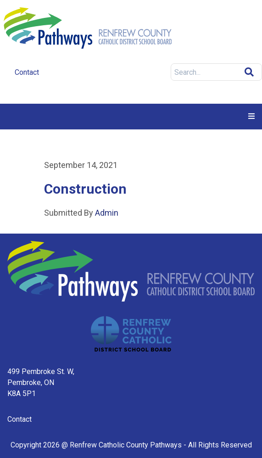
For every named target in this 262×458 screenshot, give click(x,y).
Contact (19, 419)
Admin (105, 213)
